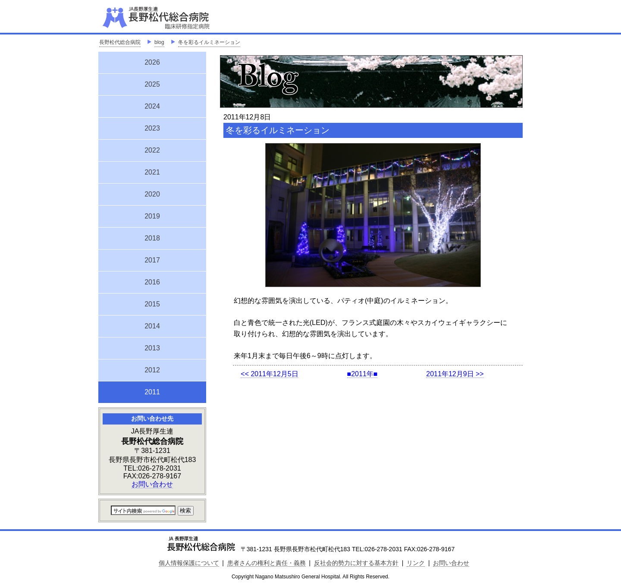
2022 (152, 150)
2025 (152, 84)
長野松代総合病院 (120, 42)
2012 (152, 370)
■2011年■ (362, 374)
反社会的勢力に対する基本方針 (356, 562)
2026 (152, 62)
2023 (152, 128)
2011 (152, 390)
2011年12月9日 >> (454, 374)
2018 (152, 238)
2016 (152, 282)
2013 (152, 348)
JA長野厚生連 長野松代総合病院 (182, 17)
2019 (152, 216)
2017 (152, 260)
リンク (416, 562)
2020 (152, 194)
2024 (152, 106)
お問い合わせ (152, 484)
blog (159, 42)
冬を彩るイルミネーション (209, 42)
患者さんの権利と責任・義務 (266, 562)
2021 (152, 172)
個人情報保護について (189, 562)
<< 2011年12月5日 (269, 374)
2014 (152, 326)
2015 (152, 304)
